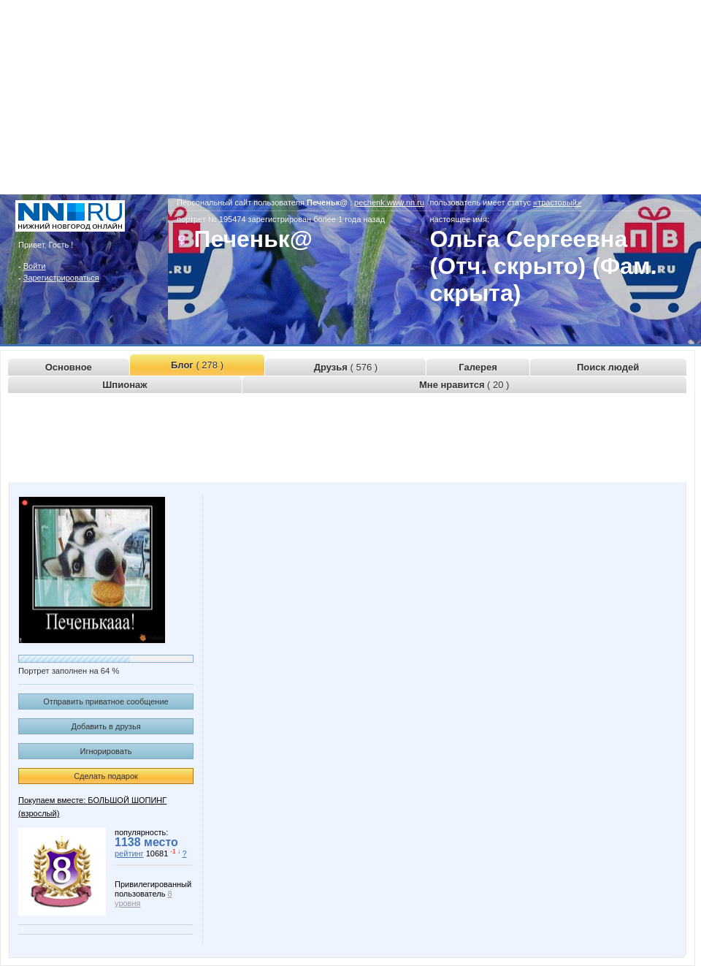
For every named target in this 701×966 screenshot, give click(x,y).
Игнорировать (106, 751)
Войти (34, 266)
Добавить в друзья (105, 726)
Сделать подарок (106, 776)
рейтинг (129, 853)
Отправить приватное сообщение (105, 701)
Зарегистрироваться (61, 277)
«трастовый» (557, 202)
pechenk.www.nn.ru (389, 202)
